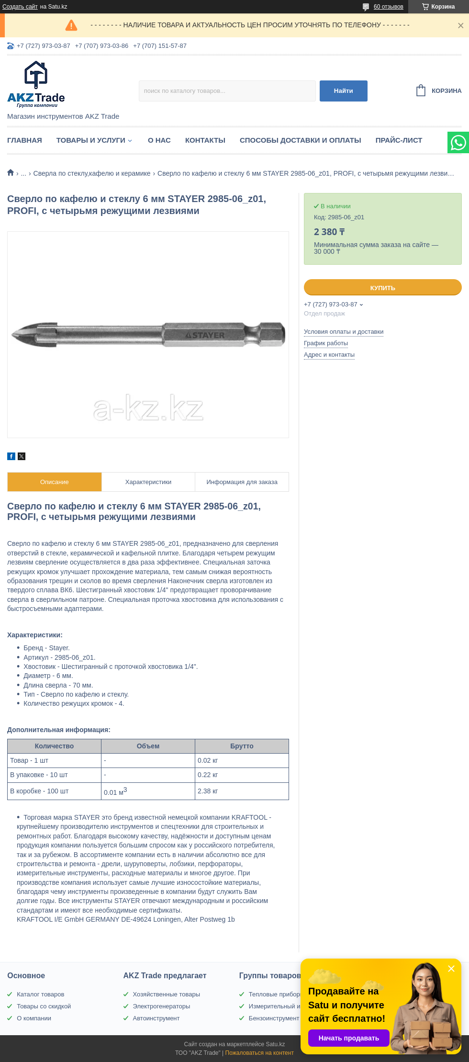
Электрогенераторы (161, 1006)
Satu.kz (275, 1044)
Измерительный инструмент (289, 1006)
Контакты (205, 140)
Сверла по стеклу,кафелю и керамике (92, 173)
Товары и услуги (90, 140)
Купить (382, 288)
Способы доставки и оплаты (300, 140)
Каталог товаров (40, 994)
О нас (159, 140)
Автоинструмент (156, 1018)
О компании (34, 1018)
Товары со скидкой (44, 1006)
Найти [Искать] (343, 90)
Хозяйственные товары (166, 994)
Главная (24, 140)
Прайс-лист (399, 140)
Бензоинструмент (274, 1018)
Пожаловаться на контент (259, 1053)
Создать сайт (20, 6)
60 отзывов (388, 6)
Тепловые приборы (276, 994)
